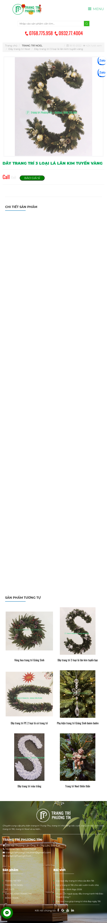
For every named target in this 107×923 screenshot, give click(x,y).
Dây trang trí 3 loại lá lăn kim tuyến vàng (58, 49)
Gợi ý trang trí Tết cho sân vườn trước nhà (77, 885)
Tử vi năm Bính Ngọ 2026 (69, 889)
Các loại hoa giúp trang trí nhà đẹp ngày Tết (78, 901)
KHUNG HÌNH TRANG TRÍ (18, 893)
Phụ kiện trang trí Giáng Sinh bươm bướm (78, 723)
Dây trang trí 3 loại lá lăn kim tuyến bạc (78, 660)
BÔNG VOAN (11, 898)
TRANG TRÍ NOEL (32, 45)
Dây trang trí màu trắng (29, 786)
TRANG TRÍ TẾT (13, 880)
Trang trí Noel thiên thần (77, 786)
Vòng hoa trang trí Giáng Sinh (29, 660)
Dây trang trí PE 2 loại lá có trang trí (29, 723)
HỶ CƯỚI (9, 889)
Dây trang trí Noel (19, 49)
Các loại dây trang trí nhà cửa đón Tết (75, 880)
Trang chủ (11, 45)
